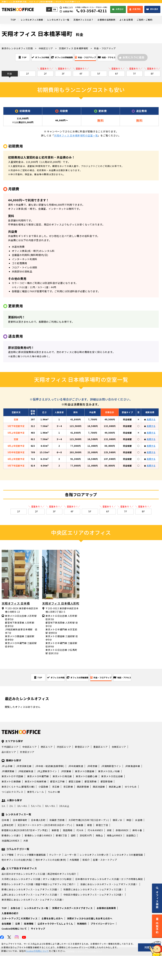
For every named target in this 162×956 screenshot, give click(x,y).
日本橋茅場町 (20, 820)
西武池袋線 (99, 787)
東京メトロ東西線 (11, 782)
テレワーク (55, 855)
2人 (11, 806)
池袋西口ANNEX (10, 841)
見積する (151, 419)
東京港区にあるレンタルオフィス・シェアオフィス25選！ (33, 900)
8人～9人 (50, 806)
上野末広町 (8, 825)
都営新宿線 (107, 782)
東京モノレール (35, 792)
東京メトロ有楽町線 (35, 782)
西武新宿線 (83, 787)
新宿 (89, 825)
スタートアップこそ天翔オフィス (19, 919)
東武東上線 (115, 787)
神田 (128, 820)
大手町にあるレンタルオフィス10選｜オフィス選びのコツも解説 (36, 879)
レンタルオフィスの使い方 (94, 855)
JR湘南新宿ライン (111, 766)
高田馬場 (67, 830)
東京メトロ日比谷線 (112, 777)
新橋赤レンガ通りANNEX (38, 836)
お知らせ (15, 908)
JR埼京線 (92, 766)
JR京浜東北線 (23, 766)
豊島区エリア (100, 747)
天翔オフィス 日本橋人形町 (60, 604)
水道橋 (138, 820)
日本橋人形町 (38, 820)
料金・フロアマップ (90, 57)
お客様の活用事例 (107, 19)
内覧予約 (137, 9)
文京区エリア (27, 752)
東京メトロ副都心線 (86, 777)
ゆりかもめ (131, 787)
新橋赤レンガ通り (11, 836)
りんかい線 (54, 792)
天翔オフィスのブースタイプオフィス (72, 908)
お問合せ (119, 9)
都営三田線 (75, 782)
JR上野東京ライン (47, 771)
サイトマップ (38, 929)
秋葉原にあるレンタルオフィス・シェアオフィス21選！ (94, 890)
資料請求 (154, 9)
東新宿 (55, 830)
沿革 (17, 924)
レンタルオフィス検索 (25, 19)
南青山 (99, 836)
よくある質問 (130, 19)
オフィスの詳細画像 (60, 57)
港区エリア (47, 747)
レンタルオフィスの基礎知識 (127, 855)
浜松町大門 (86, 836)
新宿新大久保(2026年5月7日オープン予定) (25, 830)
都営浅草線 (91, 782)
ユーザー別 (70, 855)
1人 (4, 806)
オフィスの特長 (31, 57)
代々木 (80, 830)
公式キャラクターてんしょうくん (55, 924)
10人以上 (64, 806)
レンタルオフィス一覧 (55, 19)
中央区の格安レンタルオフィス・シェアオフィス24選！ (94, 895)
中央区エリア (29, 747)
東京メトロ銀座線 (84, 771)
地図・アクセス (120, 57)
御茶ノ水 (117, 820)
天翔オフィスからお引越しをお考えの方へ (89, 919)
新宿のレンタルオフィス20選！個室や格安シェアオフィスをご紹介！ (39, 884)
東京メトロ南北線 (62, 777)
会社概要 (6, 924)
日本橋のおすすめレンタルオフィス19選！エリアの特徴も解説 (109, 879)
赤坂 (109, 830)
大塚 (25, 841)
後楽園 (79, 825)
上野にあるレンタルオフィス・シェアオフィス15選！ (30, 895)
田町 (73, 836)
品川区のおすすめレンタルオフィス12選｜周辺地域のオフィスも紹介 (39, 874)
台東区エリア (119, 747)
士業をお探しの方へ (52, 919)
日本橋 (5, 820)
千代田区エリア (10, 747)
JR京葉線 (66, 771)
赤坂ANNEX (122, 830)
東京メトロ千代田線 (12, 777)
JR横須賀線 (8, 771)
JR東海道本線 (132, 766)
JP (48, 9)
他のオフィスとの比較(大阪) (17, 860)
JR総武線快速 (25, 771)
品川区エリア (9, 752)
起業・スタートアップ (105, 860)
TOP (5, 19)
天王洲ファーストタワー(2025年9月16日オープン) (45, 825)
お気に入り (68, 7)
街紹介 (86, 860)
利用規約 (82, 924)
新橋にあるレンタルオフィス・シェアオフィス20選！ (30, 890)
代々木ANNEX (95, 830)
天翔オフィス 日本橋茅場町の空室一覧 (76, 135)
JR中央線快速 (75, 766)
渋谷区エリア (64, 747)
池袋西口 (131, 836)
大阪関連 (74, 860)
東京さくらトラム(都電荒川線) (18, 787)
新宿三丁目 (102, 825)
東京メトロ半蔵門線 (38, 777)
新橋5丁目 (61, 836)
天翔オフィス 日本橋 (16, 604)
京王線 (55, 787)
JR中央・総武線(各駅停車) (49, 766)
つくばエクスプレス (12, 792)
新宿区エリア (82, 747)
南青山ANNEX (114, 836)
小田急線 (43, 787)
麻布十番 (137, 830)
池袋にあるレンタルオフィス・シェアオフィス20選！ (109, 884)
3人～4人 (22, 806)
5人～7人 (36, 806)
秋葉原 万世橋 (57, 820)
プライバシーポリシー (103, 924)
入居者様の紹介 (10, 913)
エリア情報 (8, 855)
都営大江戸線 (57, 782)
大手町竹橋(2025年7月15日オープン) (89, 820)
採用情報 (29, 924)
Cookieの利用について (14, 929)
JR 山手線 (7, 766)
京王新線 (68, 787)
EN (54, 9)
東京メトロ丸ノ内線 (109, 771)
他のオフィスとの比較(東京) (51, 860)
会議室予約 (68, 11)
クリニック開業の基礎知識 (31, 855)
